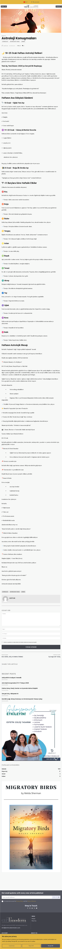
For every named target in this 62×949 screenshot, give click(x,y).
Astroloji (5, 41)
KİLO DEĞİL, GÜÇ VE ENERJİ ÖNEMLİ (12, 657)
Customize (11, 945)
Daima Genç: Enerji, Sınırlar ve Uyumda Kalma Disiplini (20, 688)
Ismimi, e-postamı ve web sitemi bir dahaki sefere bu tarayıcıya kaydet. (20, 642)
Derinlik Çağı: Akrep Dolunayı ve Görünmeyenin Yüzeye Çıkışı (22, 699)
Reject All (31, 945)
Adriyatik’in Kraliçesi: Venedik (11, 678)
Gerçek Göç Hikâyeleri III (10, 694)
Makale (4, 35)
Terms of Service (31, 901)
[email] (27, 897)
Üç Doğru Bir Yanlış (54, 657)
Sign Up (56, 897)
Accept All (50, 945)
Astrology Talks (14, 41)
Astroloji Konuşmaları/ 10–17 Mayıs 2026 (15, 683)
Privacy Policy (19, 901)
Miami (23, 41)
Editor (6, 45)
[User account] (35, 2)
